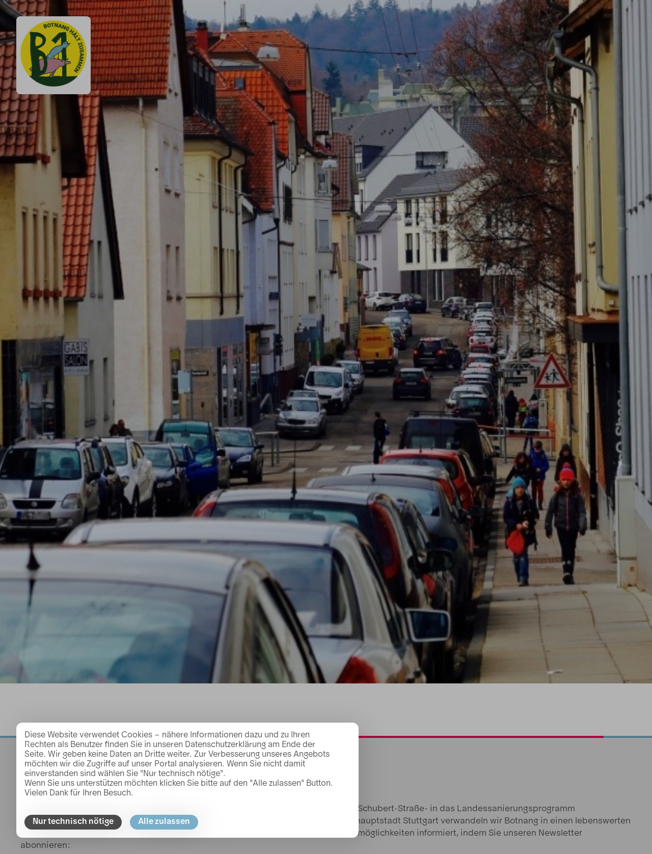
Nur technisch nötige (73, 822)
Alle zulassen (164, 822)
